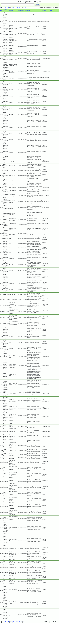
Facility (11, 10)
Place (28, 10)
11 (19, 7)
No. (1, 10)
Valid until (24, 10)
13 (23, 7)
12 (21, 7)
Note (51, 10)
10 (17, 7)
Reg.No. (20, 10)
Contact (44, 10)
